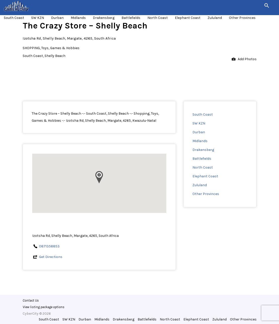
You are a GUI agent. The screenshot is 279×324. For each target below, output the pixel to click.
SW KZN (37, 18)
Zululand (215, 18)
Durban (57, 18)
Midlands (78, 18)
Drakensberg (103, 18)
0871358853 (49, 246)
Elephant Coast (188, 18)
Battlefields (131, 18)
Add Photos (244, 59)
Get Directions (50, 257)
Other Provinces (242, 18)
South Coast (14, 18)
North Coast (157, 18)
